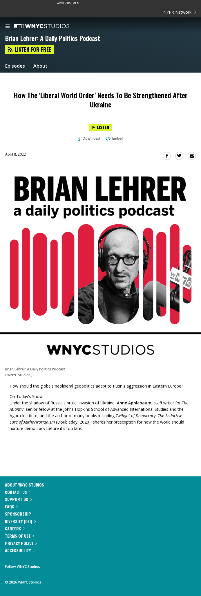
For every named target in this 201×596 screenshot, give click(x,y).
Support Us (18, 499)
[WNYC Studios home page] (49, 26)
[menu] (8, 26)
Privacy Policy (21, 543)
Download (89, 138)
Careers (15, 528)
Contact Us (17, 492)
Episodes (15, 66)
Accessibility (19, 550)
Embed (114, 138)
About (40, 66)
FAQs (11, 506)
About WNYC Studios (26, 485)
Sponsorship (20, 514)
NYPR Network (180, 12)
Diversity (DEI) (20, 521)
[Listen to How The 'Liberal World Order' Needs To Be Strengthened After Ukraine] (100, 127)
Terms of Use (19, 536)
